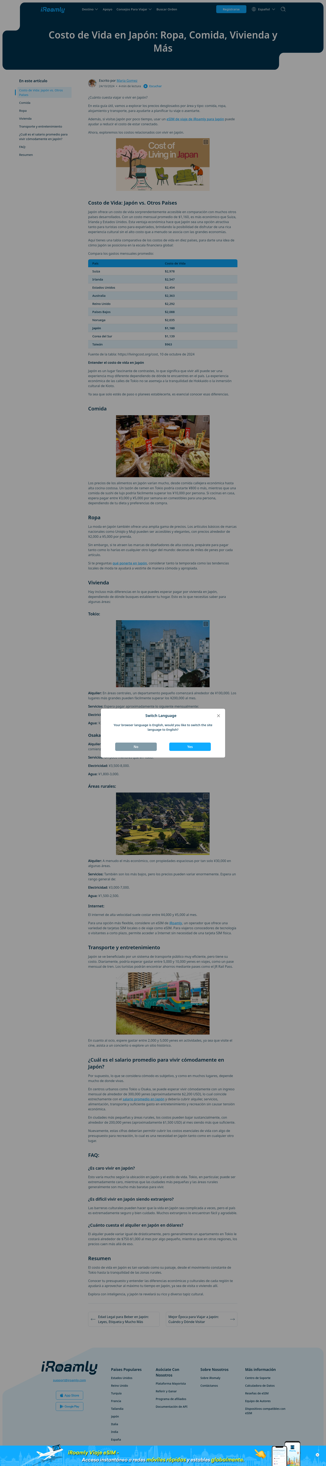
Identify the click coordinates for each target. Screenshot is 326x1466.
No (136, 746)
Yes (190, 746)
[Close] (218, 715)
